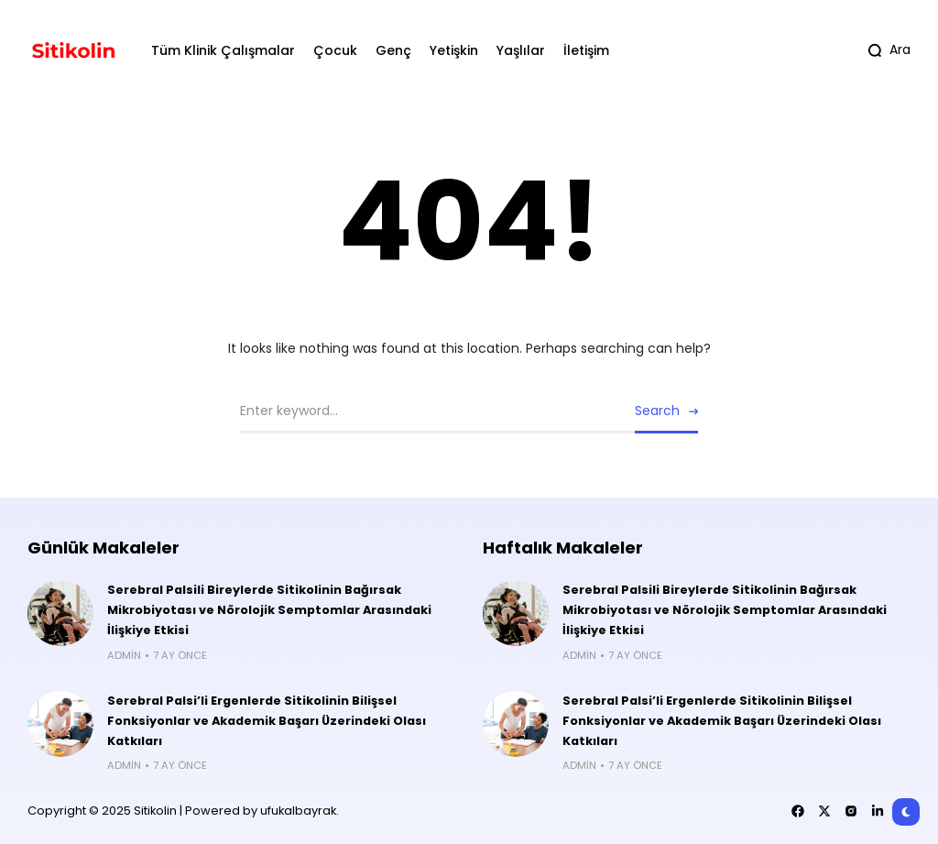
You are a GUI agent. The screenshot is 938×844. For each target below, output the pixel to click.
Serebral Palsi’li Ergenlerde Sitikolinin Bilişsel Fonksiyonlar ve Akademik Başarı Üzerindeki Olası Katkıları (266, 721)
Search (657, 410)
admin (124, 655)
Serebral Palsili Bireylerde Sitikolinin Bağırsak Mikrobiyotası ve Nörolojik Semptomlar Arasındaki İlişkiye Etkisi (269, 610)
